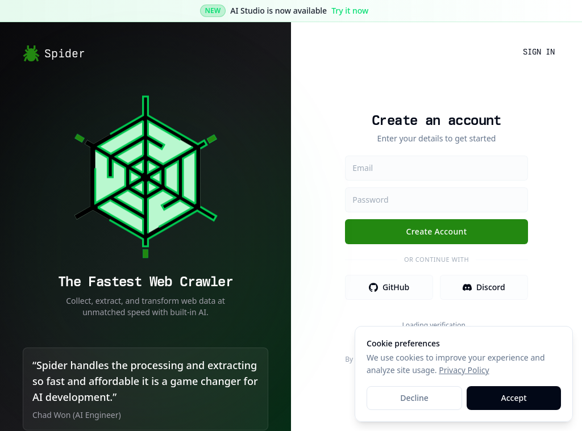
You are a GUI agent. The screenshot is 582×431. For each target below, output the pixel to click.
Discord (484, 287)
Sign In (539, 51)
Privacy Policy (464, 370)
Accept (514, 397)
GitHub (389, 287)
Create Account (436, 231)
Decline (414, 397)
